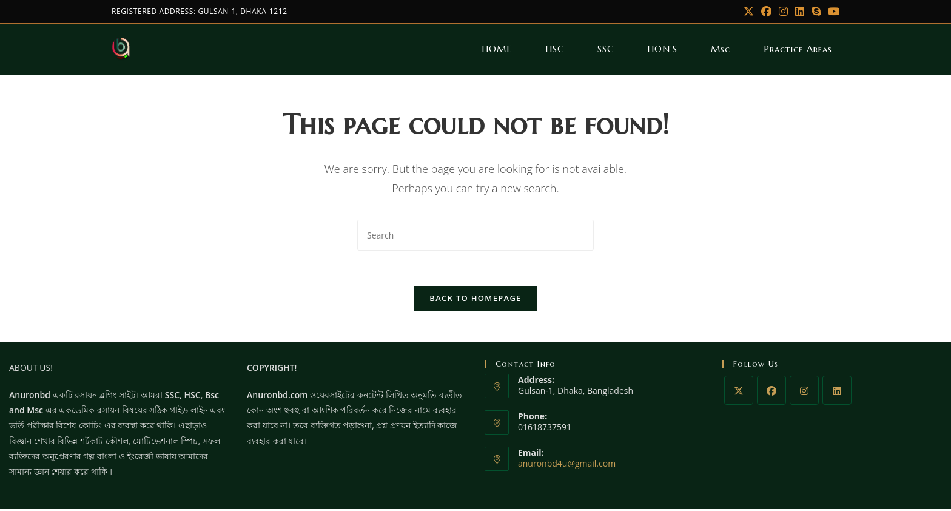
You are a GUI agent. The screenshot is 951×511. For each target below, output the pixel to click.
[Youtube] (831, 11)
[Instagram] (783, 11)
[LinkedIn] (799, 11)
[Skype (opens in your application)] (816, 11)
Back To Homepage (475, 299)
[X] (749, 11)
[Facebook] (766, 11)
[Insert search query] (475, 235)
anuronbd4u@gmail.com (567, 466)
